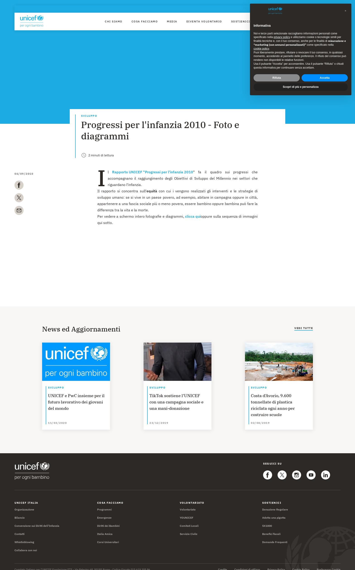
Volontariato (188, 504)
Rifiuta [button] (276, 69)
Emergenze (104, 512)
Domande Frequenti (274, 536)
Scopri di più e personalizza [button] (301, 78)
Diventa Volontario (204, 21)
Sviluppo (89, 115)
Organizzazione (24, 504)
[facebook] (19, 186)
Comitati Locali (189, 520)
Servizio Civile (188, 528)
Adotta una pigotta (273, 512)
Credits (222, 564)
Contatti (19, 528)
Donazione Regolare (275, 504)
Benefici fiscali (271, 528)
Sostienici (240, 21)
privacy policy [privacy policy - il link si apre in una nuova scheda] (282, 28)
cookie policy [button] (261, 40)
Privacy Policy (276, 564)
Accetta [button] (324, 69)
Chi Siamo (113, 21)
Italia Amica (105, 528)
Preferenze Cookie (329, 564)
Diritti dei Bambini (108, 520)
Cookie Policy (300, 564)
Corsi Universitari (108, 536)
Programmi (104, 504)
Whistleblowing (24, 536)
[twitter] (19, 198)
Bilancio (19, 512)
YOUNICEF (186, 512)
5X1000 (267, 520)
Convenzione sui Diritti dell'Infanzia (36, 520)
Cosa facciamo (145, 21)
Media (172, 21)
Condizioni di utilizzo (247, 564)
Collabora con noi (25, 544)
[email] (19, 211)
